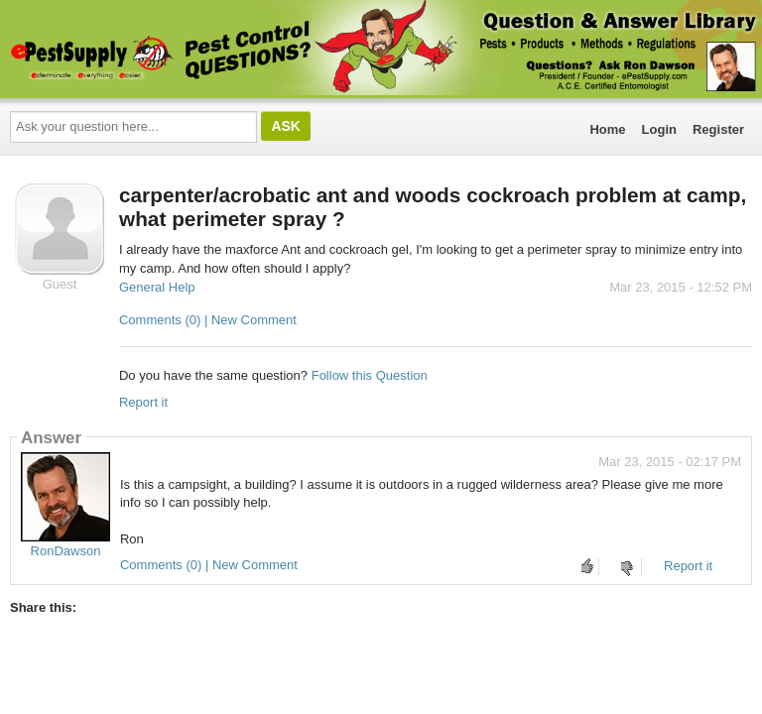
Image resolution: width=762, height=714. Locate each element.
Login (659, 129)
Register (718, 129)
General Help (157, 287)
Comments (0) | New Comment (208, 319)
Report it (143, 402)
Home (607, 129)
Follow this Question (370, 375)
